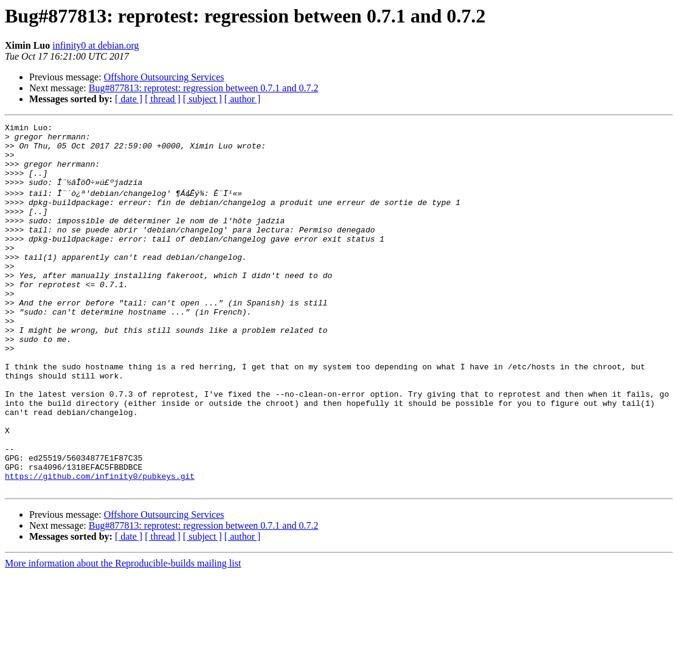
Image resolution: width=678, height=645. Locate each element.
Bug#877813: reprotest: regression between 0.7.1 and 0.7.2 (204, 88)
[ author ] (242, 99)
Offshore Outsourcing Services (164, 77)
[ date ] (128, 99)
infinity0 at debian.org (95, 45)
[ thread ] (163, 99)
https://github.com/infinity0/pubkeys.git (100, 545)
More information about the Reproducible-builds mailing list (123, 634)
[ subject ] (202, 99)
